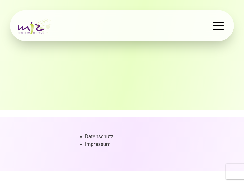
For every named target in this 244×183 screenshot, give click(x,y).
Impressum (98, 144)
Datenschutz (99, 136)
